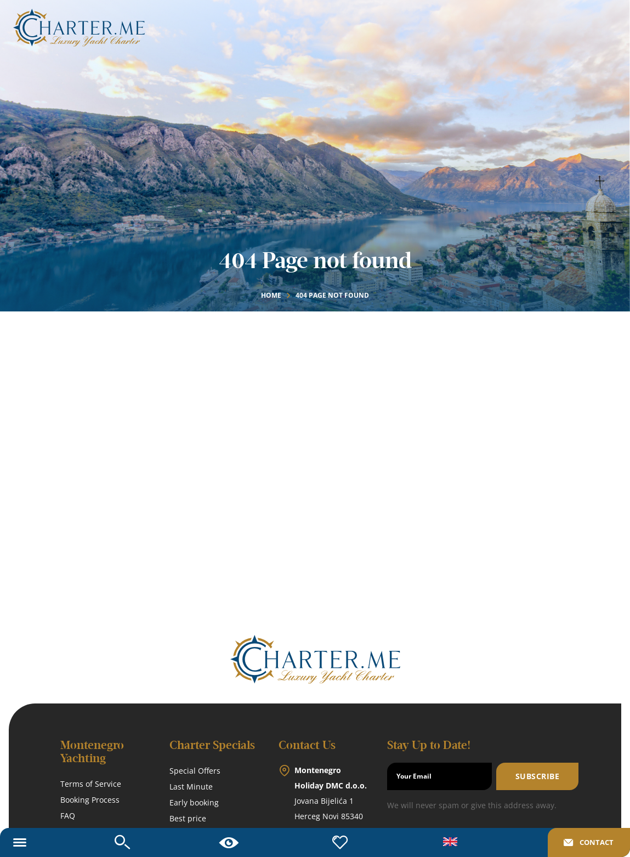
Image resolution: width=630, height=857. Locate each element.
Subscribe (537, 776)
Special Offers (194, 770)
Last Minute (191, 786)
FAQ (67, 815)
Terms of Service (90, 784)
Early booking (194, 802)
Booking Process (90, 799)
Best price (187, 818)
